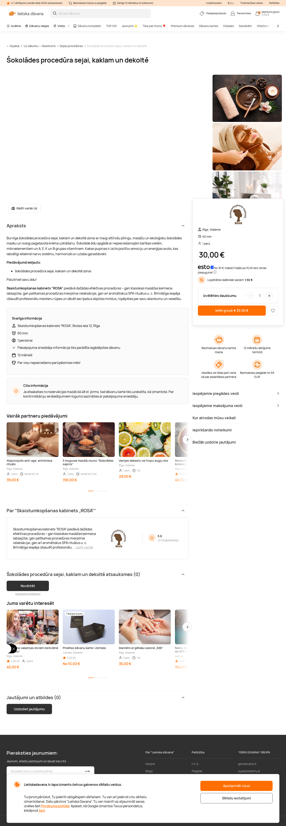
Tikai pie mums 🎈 (154, 26)
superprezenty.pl (249, 771)
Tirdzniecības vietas (251, 3)
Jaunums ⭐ (130, 26)
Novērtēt (28, 586)
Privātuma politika (55, 806)
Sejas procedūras (71, 46)
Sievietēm (245, 26)
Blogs (149, 771)
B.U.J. (231, 3)
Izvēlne (14, 26)
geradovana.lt (247, 764)
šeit (42, 810)
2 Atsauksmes (168, 540)
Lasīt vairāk (84, 547)
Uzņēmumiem (214, 3)
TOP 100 (111, 26)
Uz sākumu (31, 46)
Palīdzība (274, 3)
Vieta (59, 26)
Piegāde (197, 771)
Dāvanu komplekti (87, 26)
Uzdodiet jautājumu (29, 709)
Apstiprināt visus (236, 786)
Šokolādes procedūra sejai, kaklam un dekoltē (117, 46)
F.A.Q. (195, 764)
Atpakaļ (14, 46)
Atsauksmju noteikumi (27, 594)
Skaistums (49, 46)
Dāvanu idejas (37, 26)
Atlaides (228, 26)
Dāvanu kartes (208, 26)
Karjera (150, 764)
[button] (187, 439)
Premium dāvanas (182, 26)
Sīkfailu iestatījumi (236, 798)
